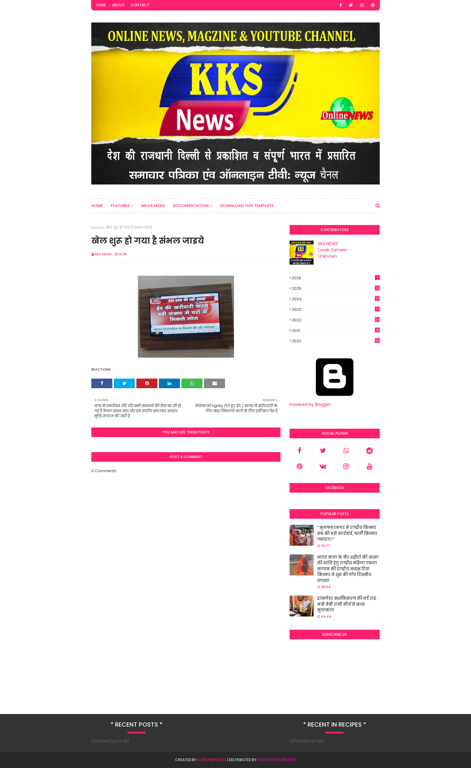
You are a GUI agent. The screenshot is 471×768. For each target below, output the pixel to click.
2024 (336, 299)
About (118, 5)
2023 (336, 309)
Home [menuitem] (97, 205)
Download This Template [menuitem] (247, 205)
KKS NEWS (103, 254)
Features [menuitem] (120, 205)
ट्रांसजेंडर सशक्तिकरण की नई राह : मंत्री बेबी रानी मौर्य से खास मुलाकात (347, 604)
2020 (336, 341)
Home (101, 5)
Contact (140, 5)
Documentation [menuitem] (191, 205)
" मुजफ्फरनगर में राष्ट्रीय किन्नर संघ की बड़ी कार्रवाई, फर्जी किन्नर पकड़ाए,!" (347, 533)
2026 (336, 278)
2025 (336, 288)
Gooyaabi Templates (276, 759)
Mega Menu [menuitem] (153, 205)
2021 (336, 331)
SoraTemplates (211, 759)
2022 (336, 320)
